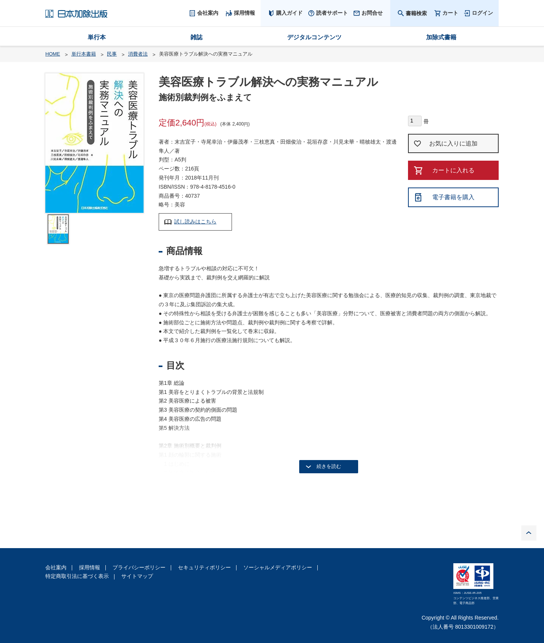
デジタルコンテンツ (314, 37)
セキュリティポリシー (204, 567)
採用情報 (89, 567)
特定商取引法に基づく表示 (77, 576)
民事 (112, 54)
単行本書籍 (83, 54)
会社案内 (55, 567)
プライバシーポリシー (139, 567)
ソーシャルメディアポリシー (277, 567)
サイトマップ (137, 576)
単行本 (97, 37)
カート (450, 13)
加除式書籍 (441, 37)
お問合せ (372, 13)
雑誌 (196, 37)
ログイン (482, 13)
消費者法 (138, 54)
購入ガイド (289, 13)
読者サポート (332, 13)
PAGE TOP (528, 533)
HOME (52, 54)
